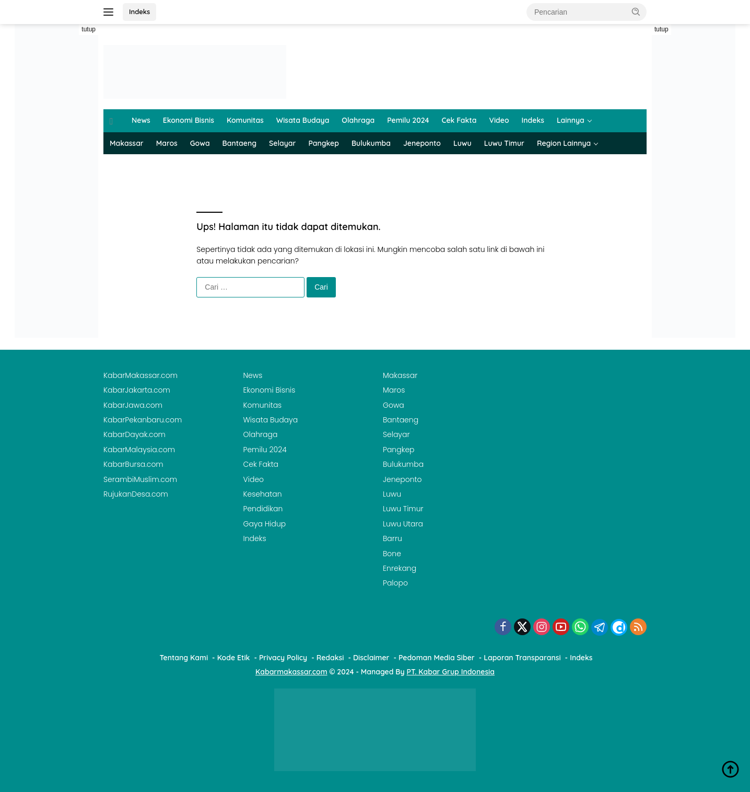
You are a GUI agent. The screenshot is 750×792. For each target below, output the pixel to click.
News (141, 120)
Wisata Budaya (303, 120)
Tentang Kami (184, 657)
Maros (167, 143)
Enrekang (399, 568)
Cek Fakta (459, 120)
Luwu (462, 143)
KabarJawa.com (132, 405)
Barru (392, 538)
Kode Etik (233, 657)
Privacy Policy (283, 657)
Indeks (139, 11)
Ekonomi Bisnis (188, 120)
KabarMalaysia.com (139, 449)
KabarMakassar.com (140, 375)
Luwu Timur (504, 143)
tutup (88, 29)
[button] (636, 11)
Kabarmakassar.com (291, 671)
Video (499, 120)
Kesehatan (262, 494)
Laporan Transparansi (522, 657)
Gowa (200, 143)
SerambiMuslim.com (140, 479)
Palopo (395, 583)
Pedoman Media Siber (437, 657)
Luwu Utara (403, 524)
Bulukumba (371, 143)
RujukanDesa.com (135, 494)
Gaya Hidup (264, 524)
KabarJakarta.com (136, 390)
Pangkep (323, 143)
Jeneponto (422, 143)
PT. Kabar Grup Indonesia (451, 671)
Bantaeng (239, 143)
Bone (392, 553)
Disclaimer (371, 657)
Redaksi (330, 657)
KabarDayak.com (134, 434)
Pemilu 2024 (408, 120)
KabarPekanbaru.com (142, 420)
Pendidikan (263, 508)
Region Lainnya (564, 143)
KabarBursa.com (133, 464)
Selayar (282, 143)
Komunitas (245, 120)
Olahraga (358, 120)
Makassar (127, 143)
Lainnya (570, 120)
